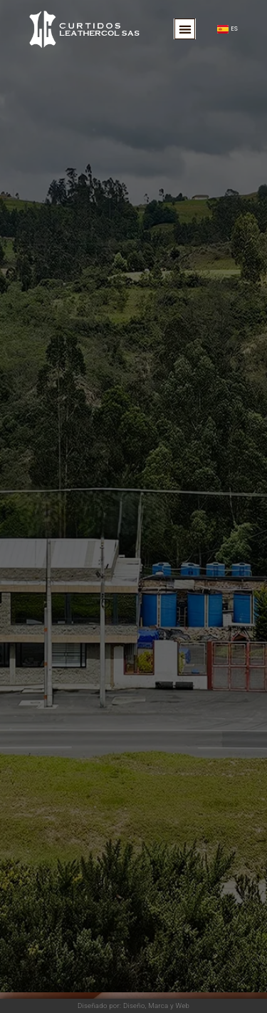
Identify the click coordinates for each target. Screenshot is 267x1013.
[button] (184, 29)
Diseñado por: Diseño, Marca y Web (133, 1005)
